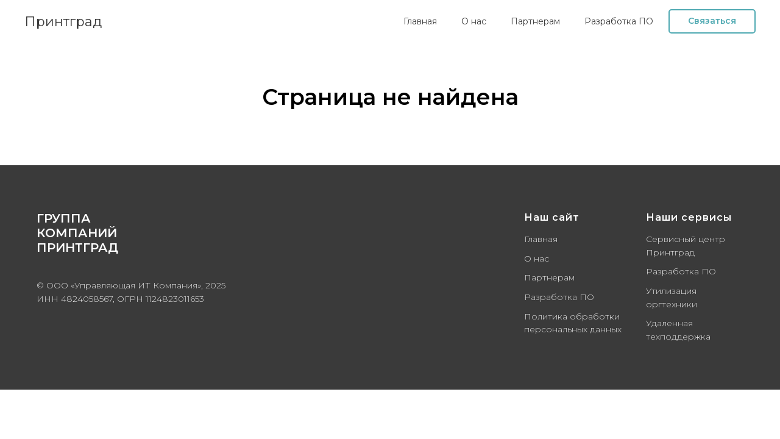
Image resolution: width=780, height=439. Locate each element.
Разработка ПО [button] (618, 21)
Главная (541, 239)
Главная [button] (420, 21)
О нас (473, 21)
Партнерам (535, 21)
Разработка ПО (559, 296)
